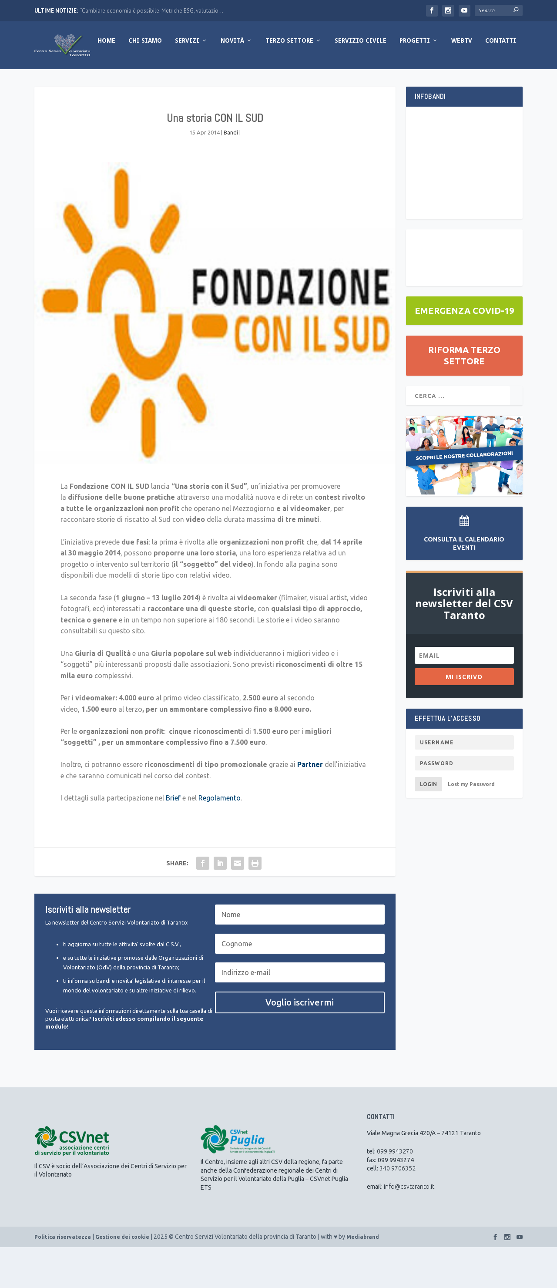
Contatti (444, 81)
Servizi (130, 81)
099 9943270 (395, 1192)
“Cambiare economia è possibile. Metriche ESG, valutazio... (151, 10)
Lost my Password (471, 825)
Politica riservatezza (62, 1278)
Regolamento (219, 839)
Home (50, 81)
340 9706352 (397, 1209)
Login (428, 825)
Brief (173, 839)
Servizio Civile (304, 81)
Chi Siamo (88, 81)
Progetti (358, 81)
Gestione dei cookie (122, 1278)
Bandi (231, 173)
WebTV (405, 81)
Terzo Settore (233, 81)
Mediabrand (362, 1278)
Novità (176, 81)
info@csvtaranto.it (409, 1227)
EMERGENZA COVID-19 (464, 351)
